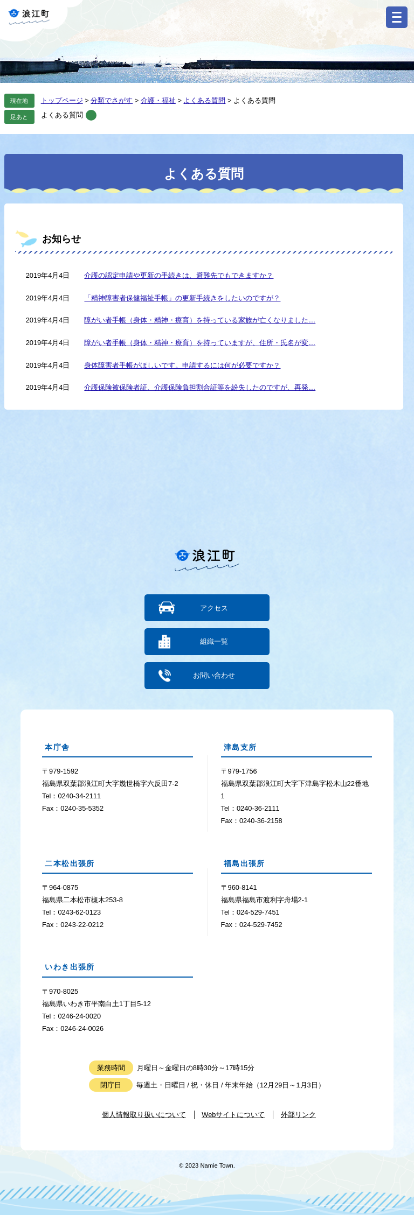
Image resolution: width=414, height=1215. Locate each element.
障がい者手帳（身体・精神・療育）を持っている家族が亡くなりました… (199, 320)
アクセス (214, 608)
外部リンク (298, 1114)
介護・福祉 (158, 100)
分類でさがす (112, 100)
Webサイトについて (233, 1114)
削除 (91, 115)
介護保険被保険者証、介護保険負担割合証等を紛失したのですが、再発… (199, 387)
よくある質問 (204, 100)
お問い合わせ (214, 675)
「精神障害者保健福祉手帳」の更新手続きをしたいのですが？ (182, 298)
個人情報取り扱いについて (144, 1114)
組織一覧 (214, 641)
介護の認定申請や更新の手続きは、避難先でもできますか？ (178, 275)
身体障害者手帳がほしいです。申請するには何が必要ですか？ (182, 365)
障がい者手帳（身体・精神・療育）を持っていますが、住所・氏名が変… (199, 343)
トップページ (62, 100)
